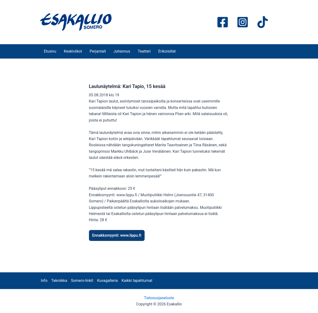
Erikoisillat (167, 51)
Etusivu (50, 51)
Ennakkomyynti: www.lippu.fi (116, 235)
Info (44, 280)
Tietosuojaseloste (159, 298)
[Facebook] (223, 22)
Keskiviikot (73, 51)
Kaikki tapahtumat (137, 280)
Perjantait (98, 51)
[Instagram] (243, 22)
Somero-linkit (82, 280)
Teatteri (144, 51)
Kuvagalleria (107, 280)
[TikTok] (263, 22)
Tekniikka (59, 280)
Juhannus (121, 51)
